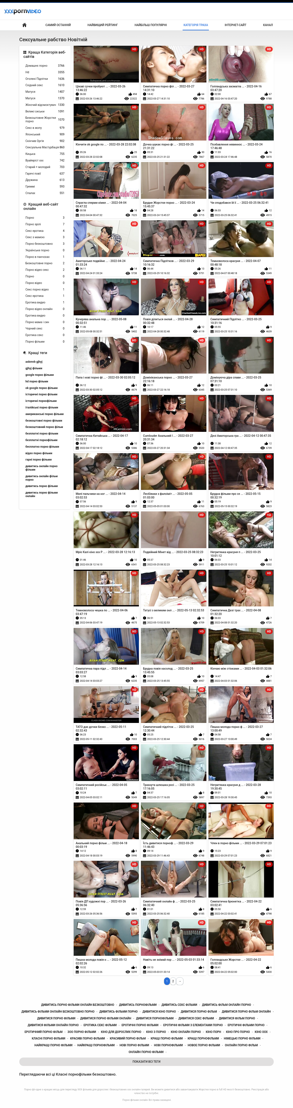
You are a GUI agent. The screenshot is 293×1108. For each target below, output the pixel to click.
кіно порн (213, 1032)
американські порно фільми (44, 414)
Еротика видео (44, 302)
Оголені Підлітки (44, 79)
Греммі (44, 186)
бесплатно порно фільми (42, 446)
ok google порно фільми (41, 388)
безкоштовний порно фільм (44, 427)
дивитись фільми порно (118, 1011)
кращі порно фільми (167, 1038)
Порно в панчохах (44, 257)
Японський (44, 134)
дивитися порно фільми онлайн (105, 1018)
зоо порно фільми (82, 1032)
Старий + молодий (44, 167)
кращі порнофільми (203, 1038)
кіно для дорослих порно (121, 1032)
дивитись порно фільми (41, 486)
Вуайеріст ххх (44, 160)
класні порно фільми (48, 1038)
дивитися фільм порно (237, 1018)
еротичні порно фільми (139, 1025)
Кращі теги (37, 353)
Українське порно (44, 250)
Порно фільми (44, 341)
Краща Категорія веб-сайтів (44, 54)
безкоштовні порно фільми (43, 420)
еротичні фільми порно (246, 1025)
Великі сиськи (44, 111)
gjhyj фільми (33, 368)
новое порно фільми (204, 1045)
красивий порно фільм (128, 1038)
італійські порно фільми (41, 407)
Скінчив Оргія (44, 141)
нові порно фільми (134, 1045)
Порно (44, 218)
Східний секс (44, 85)
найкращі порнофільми (96, 1045)
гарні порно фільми (38, 459)
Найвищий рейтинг (102, 25)
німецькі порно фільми (242, 1038)
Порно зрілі (44, 224)
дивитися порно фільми (56, 1018)
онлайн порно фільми (146, 1052)
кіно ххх (261, 1032)
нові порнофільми (168, 1045)
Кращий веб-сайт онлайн (40, 206)
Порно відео (44, 283)
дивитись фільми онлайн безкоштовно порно (57, 1011)
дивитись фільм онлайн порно (226, 1004)
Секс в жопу (44, 128)
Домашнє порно (44, 65)
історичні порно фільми (41, 394)
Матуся (44, 92)
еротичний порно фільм (44, 1032)
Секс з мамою (44, 237)
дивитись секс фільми (179, 1004)
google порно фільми (39, 374)
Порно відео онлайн (44, 309)
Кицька (44, 154)
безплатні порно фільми (41, 433)
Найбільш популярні (151, 25)
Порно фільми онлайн (135, 1100)
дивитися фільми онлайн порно (53, 1025)
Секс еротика (44, 231)
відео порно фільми (38, 453)
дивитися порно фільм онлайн (246, 1011)
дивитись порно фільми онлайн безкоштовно (77, 1004)
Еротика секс (44, 335)
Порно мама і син (44, 322)
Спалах (44, 193)
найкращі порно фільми (53, 1045)
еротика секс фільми (100, 1025)
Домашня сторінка (24, 25)
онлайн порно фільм (241, 1045)
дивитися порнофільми (155, 1018)
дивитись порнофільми (138, 1004)
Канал (268, 25)
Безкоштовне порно (44, 263)
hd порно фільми (36, 381)
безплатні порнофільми (41, 440)
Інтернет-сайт (235, 25)
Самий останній (58, 25)
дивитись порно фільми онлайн (41, 494)
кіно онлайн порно (186, 1032)
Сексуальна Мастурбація (44, 147)
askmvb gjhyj (33, 361)
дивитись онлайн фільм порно (41, 478)
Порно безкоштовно (44, 244)
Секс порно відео (44, 289)
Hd (44, 72)
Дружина (44, 180)
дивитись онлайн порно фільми (41, 467)
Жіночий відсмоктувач (44, 105)
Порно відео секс (44, 270)
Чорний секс (44, 328)
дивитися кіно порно (159, 1011)
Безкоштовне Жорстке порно (44, 119)
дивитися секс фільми (196, 1018)
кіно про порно (238, 1032)
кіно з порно (156, 1032)
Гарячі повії (44, 173)
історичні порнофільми (41, 400)
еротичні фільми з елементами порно (193, 1025)
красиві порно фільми (87, 1038)
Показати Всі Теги (146, 1061)
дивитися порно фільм (199, 1011)
